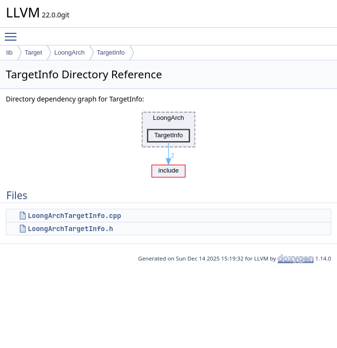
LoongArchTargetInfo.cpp (74, 215)
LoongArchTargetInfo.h (70, 228)
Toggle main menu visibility (13, 32)
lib (9, 52)
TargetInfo (111, 52)
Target (33, 52)
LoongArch (69, 52)
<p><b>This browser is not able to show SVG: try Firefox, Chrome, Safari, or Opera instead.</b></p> (168, 142)
